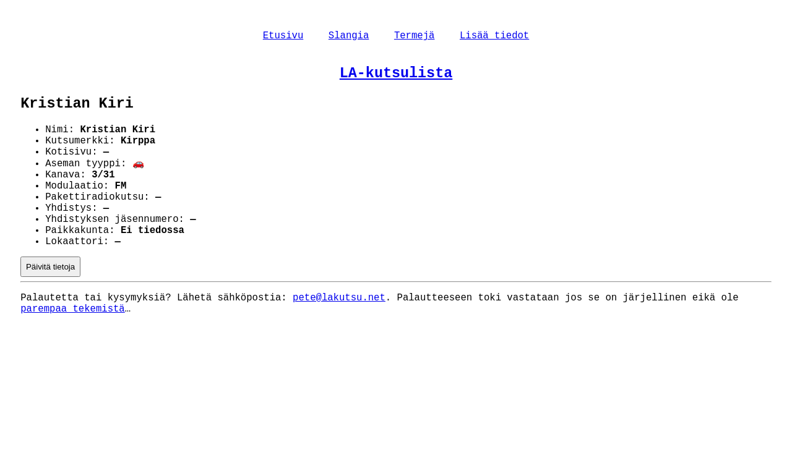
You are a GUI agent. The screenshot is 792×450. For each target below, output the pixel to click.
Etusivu (283, 37)
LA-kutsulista (396, 78)
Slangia (349, 37)
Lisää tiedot (494, 37)
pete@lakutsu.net (339, 335)
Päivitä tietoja (50, 303)
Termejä (414, 37)
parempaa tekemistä (72, 349)
